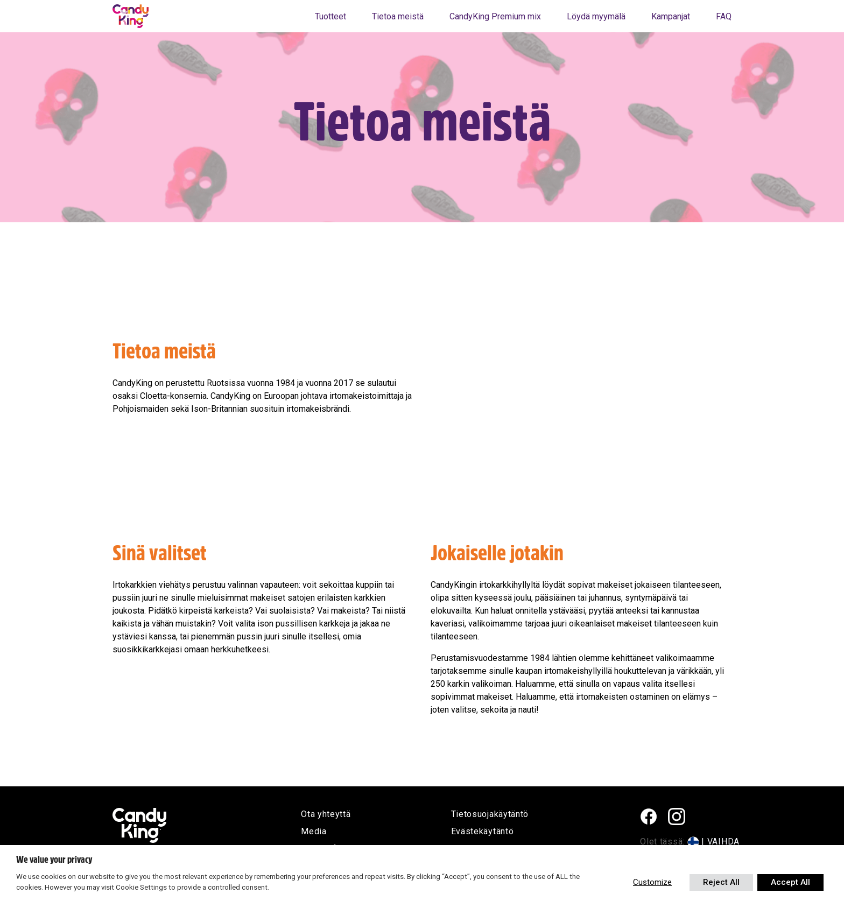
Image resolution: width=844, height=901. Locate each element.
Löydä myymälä (596, 16)
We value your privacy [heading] (54, 859)
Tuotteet (330, 16)
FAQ (724, 16)
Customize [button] (652, 882)
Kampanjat (670, 16)
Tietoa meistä (398, 16)
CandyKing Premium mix (495, 16)
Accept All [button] (790, 882)
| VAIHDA (720, 841)
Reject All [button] (721, 882)
